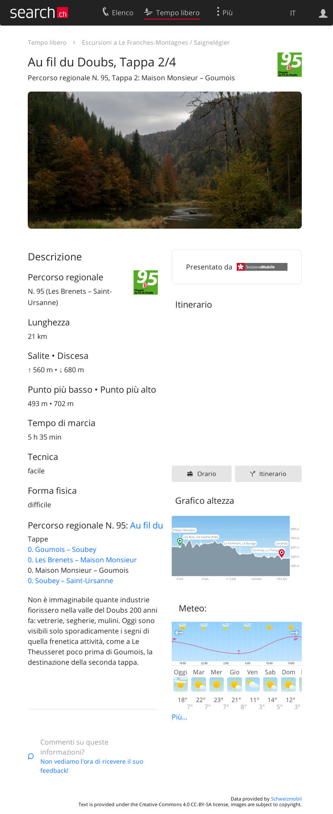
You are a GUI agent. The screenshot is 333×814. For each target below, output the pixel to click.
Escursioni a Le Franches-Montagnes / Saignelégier (156, 42)
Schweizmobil (286, 798)
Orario (206, 473)
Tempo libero (47, 42)
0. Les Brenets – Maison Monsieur (82, 560)
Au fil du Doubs (161, 525)
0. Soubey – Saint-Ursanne (70, 580)
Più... (179, 717)
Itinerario (272, 473)
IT (293, 13)
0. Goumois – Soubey (62, 549)
